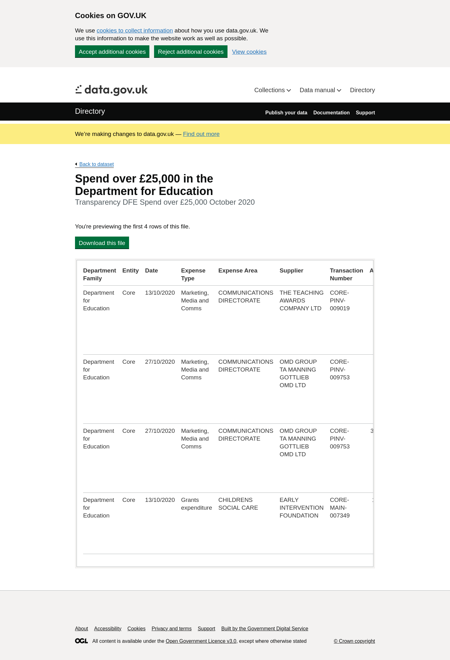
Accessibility (107, 628)
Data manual (318, 90)
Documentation (331, 112)
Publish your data (286, 112)
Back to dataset (96, 164)
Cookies (137, 628)
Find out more (201, 134)
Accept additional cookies (112, 51)
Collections (270, 90)
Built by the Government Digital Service (264, 628)
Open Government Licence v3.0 (201, 641)
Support (365, 112)
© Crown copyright (354, 641)
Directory (362, 90)
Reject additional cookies (190, 51)
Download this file (102, 243)
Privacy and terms (172, 628)
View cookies (249, 52)
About (81, 628)
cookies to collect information (135, 30)
